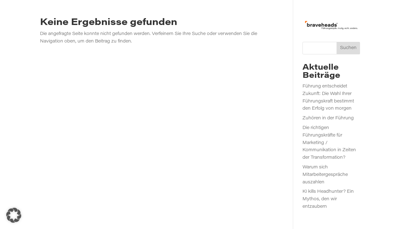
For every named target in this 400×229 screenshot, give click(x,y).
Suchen (348, 48)
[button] (14, 215)
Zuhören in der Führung (328, 118)
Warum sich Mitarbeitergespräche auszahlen (325, 175)
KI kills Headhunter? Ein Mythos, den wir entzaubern (328, 199)
